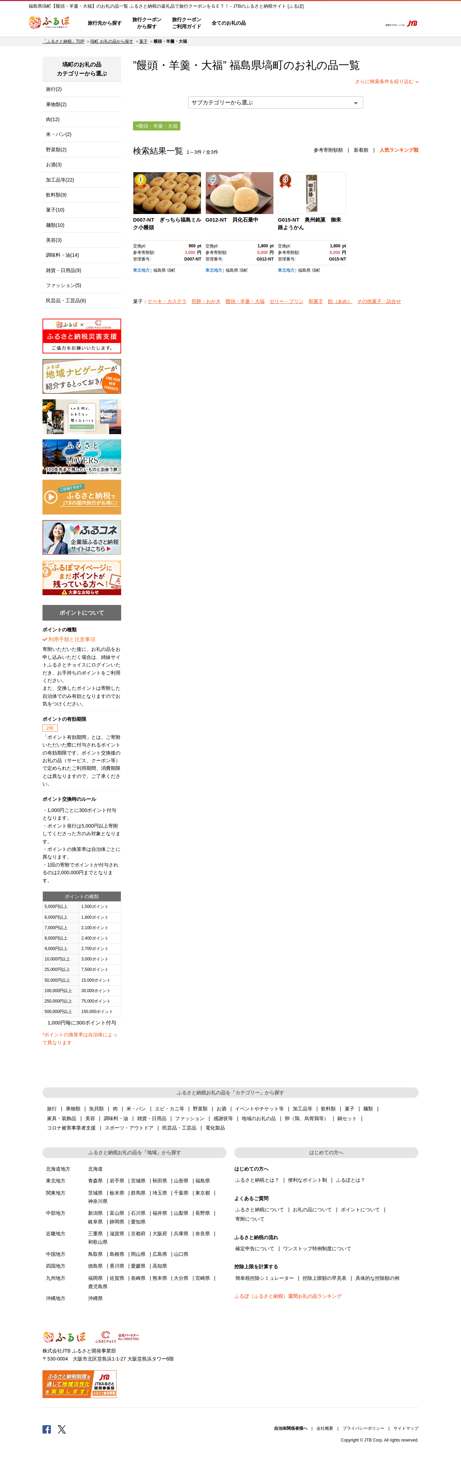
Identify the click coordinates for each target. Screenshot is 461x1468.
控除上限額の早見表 (324, 1278)
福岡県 (95, 1278)
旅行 (52, 1108)
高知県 (160, 1266)
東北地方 (141, 270)
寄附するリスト (352, 23)
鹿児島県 (98, 1286)
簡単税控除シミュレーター (264, 1278)
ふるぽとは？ (350, 1180)
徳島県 (95, 1266)
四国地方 (55, 1266)
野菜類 (200, 1108)
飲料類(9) (56, 195)
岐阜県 (95, 1221)
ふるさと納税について (259, 1209)
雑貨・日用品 (151, 1118)
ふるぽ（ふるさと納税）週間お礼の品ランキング (288, 1296)
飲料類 (328, 1108)
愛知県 (138, 1221)
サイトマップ (406, 1428)
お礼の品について (312, 1209)
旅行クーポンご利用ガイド (186, 23)
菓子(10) (55, 210)
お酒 (221, 1108)
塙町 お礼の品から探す (111, 41)
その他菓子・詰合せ (379, 301)
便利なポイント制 (307, 1180)
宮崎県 (202, 1278)
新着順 (361, 150)
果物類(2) (56, 104)
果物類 (73, 1108)
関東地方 (55, 1193)
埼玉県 (160, 1193)
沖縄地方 (55, 1298)
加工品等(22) (60, 180)
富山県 (117, 1213)
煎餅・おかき (206, 301)
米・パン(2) (58, 134)
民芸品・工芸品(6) (66, 300)
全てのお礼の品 (229, 23)
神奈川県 (98, 1201)
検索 (372, 23)
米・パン (136, 1108)
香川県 (117, 1266)
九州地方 (55, 1278)
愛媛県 (138, 1266)
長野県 (202, 1213)
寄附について (250, 1219)
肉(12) (53, 119)
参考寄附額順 (328, 150)
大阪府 (160, 1233)
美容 (90, 1118)
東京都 (202, 1193)
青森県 (95, 1180)
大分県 (181, 1278)
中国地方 (55, 1254)
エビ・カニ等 (169, 1108)
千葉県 (181, 1193)
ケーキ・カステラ (167, 301)
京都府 (138, 1233)
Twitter (62, 1429)
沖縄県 (95, 1298)
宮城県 (138, 1180)
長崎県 (138, 1278)
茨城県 (95, 1193)
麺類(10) (55, 225)
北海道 (95, 1169)
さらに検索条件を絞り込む (384, 81)
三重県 (95, 1233)
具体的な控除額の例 (377, 1278)
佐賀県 (117, 1278)
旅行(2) (54, 89)
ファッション (189, 1118)
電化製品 (215, 1128)
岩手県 (117, 1180)
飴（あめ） (340, 301)
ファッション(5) (63, 285)
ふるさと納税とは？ (257, 1180)
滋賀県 (117, 1233)
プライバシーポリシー (363, 1428)
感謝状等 (223, 1118)
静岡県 (117, 1221)
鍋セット (347, 1118)
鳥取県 (95, 1254)
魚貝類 (96, 1108)
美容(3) (54, 240)
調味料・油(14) (62, 255)
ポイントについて (360, 1209)
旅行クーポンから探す (147, 23)
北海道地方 (58, 1169)
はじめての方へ (271, 23)
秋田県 (160, 1180)
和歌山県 (98, 1242)
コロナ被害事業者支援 (71, 1128)
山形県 (181, 1180)
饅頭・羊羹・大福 (245, 301)
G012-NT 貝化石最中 (231, 220)
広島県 (160, 1254)
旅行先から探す (105, 23)
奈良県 (202, 1233)
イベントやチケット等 (259, 1108)
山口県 (181, 1254)
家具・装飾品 (61, 1118)
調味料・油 (116, 1118)
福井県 (160, 1213)
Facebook (46, 1429)
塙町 (272, 65)
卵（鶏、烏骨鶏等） (307, 1118)
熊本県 (160, 1278)
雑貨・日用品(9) (63, 270)
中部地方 (55, 1213)
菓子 (143, 41)
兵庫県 (181, 1233)
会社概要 (325, 1428)
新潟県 (95, 1213)
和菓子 (315, 301)
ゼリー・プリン (286, 301)
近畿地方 (55, 1233)
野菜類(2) (56, 149)
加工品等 (302, 1108)
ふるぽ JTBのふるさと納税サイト (49, 23)
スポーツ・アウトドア (129, 1128)
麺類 (368, 1108)
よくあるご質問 (304, 23)
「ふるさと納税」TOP (63, 41)
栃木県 (117, 1193)
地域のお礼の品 (259, 1118)
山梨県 (181, 1213)
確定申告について (254, 1248)
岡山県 (138, 1254)
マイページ (330, 23)
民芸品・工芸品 (179, 1128)
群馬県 (138, 1193)
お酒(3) (54, 164)
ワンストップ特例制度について (317, 1248)
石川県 (138, 1213)
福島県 (159, 270)
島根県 (117, 1254)
